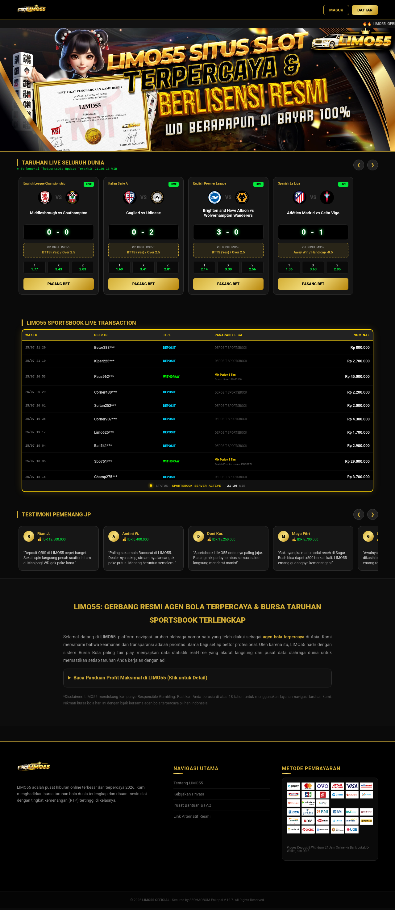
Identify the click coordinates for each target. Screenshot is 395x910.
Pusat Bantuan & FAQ (192, 807)
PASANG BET (59, 285)
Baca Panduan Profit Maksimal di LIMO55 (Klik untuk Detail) (140, 679)
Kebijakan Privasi (188, 796)
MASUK (336, 10)
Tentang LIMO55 (188, 785)
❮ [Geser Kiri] (358, 165)
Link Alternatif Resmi (191, 818)
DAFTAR (364, 10)
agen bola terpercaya (283, 638)
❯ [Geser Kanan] (372, 165)
